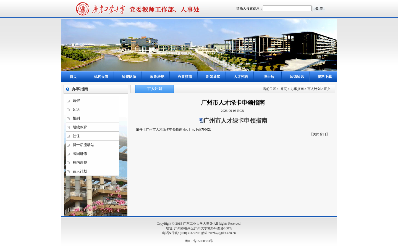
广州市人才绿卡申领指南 (235, 120)
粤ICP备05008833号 (199, 241)
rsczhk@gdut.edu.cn (222, 233)
